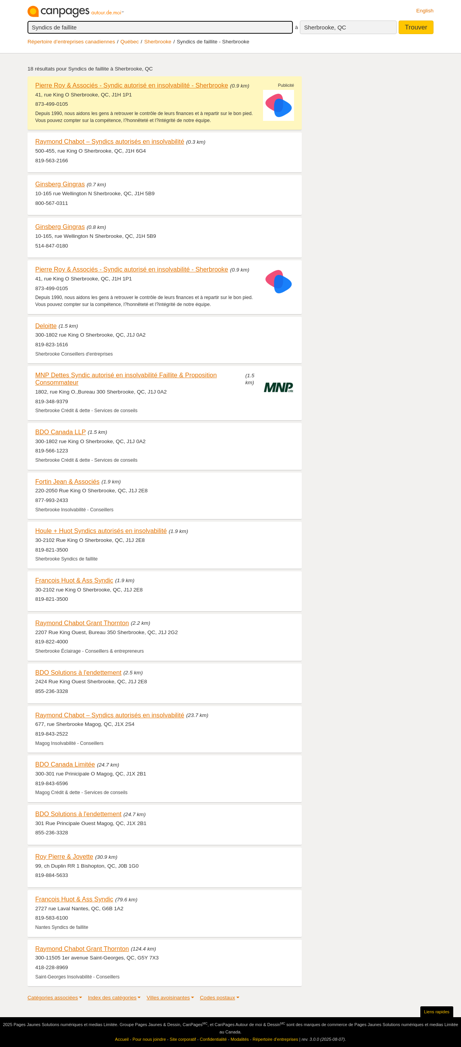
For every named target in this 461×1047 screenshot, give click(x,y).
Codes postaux (217, 998)
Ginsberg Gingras (60, 184)
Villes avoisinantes (168, 998)
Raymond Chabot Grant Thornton (82, 622)
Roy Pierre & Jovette (64, 856)
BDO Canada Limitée (65, 764)
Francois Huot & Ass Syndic (74, 580)
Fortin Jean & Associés (67, 481)
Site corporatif (183, 1039)
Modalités (239, 1039)
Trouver (416, 27)
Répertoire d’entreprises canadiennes (71, 42)
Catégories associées (53, 998)
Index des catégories (112, 998)
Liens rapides (436, 1011)
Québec (129, 42)
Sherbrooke (157, 42)
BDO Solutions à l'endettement (78, 672)
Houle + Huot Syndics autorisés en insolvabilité (101, 530)
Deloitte (46, 325)
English (424, 11)
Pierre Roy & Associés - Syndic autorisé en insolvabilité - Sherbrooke (131, 85)
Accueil (122, 1039)
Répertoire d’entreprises (275, 1039)
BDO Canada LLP (60, 431)
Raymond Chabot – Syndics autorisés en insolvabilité (109, 141)
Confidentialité (213, 1039)
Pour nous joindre (149, 1039)
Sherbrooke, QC (325, 27)
